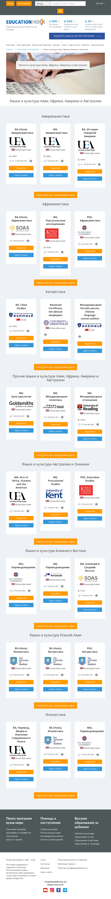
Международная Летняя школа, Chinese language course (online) (91, 311)
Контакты (45, 864)
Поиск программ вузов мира (19, 820)
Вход (10, 3)
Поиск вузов (12, 836)
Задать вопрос (21, 175)
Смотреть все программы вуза (55, 195)
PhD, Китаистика (89, 650)
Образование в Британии (86, 840)
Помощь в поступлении (50, 820)
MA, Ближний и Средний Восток (90, 567)
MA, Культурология (21, 394)
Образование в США (84, 837)
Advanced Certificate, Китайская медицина (55, 310)
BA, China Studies (21, 306)
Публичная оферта (66, 864)
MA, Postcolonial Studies (55, 481)
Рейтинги (85, 45)
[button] (43, 3)
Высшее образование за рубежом (86, 822)
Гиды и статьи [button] (74, 45)
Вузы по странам (14, 839)
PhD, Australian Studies (89, 479)
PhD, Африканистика (90, 218)
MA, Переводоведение (58, 565)
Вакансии (44, 868)
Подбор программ (48, 829)
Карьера (56, 45)
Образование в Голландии (87, 843)
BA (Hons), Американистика (22, 131)
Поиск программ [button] (23, 45)
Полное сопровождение (51, 839)
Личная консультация (50, 832)
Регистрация (24, 3)
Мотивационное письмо (51, 836)
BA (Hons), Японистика (21, 650)
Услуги (64, 45)
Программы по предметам (18, 832)
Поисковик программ (16, 829)
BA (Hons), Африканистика (21, 218)
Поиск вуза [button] (10, 45)
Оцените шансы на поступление (77, 35)
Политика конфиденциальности (72, 868)
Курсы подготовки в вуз (41, 45)
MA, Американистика (57, 131)
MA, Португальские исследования (55, 220)
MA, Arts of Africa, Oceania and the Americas (21, 482)
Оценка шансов (97, 45)
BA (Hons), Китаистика (55, 650)
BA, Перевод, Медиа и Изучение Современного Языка (21, 734)
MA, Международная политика (56, 396)
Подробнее (21, 168)
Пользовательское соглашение (72, 859)
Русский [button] (100, 3)
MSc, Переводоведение (23, 565)
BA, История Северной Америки (90, 133)
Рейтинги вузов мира (84, 833)
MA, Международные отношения (91, 396)
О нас (43, 859)
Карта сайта (46, 872)
